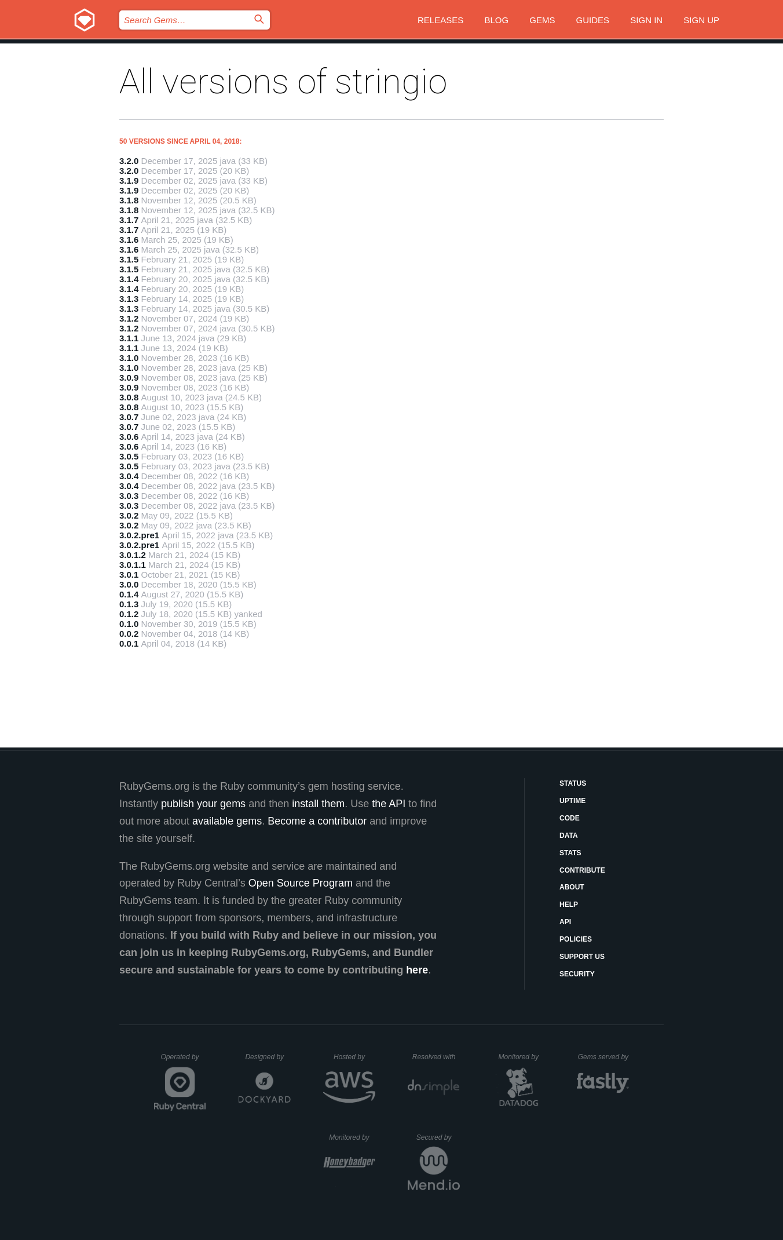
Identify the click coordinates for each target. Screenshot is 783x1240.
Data (568, 835)
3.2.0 (128, 161)
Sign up (701, 20)
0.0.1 (128, 643)
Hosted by (354, 1057)
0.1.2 (128, 614)
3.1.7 (128, 220)
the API (388, 803)
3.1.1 (128, 338)
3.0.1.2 (132, 555)
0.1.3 (128, 604)
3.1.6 (128, 240)
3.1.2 (128, 318)
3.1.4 (128, 279)
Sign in (646, 20)
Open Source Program (300, 883)
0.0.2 (128, 634)
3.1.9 (128, 180)
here (417, 970)
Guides (593, 20)
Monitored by (522, 1057)
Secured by (438, 1137)
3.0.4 (128, 476)
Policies (575, 939)
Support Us (582, 957)
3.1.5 (128, 259)
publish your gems (203, 803)
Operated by (183, 1061)
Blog (496, 20)
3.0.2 (128, 515)
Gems (542, 20)
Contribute (582, 870)
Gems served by (604, 1057)
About (571, 887)
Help (568, 904)
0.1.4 (128, 594)
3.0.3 (128, 496)
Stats (570, 853)
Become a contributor (317, 821)
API (565, 922)
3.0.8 (128, 397)
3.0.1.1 (132, 565)
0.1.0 (128, 624)
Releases (440, 20)
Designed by (267, 1057)
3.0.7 (128, 417)
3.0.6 (128, 437)
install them (318, 803)
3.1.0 (128, 358)
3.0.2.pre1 (139, 535)
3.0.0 (128, 584)
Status (572, 783)
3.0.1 (128, 574)
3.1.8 (128, 200)
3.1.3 (128, 299)
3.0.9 (128, 377)
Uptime (572, 801)
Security (577, 974)
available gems (227, 821)
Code (569, 818)
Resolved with (436, 1057)
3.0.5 (128, 456)
